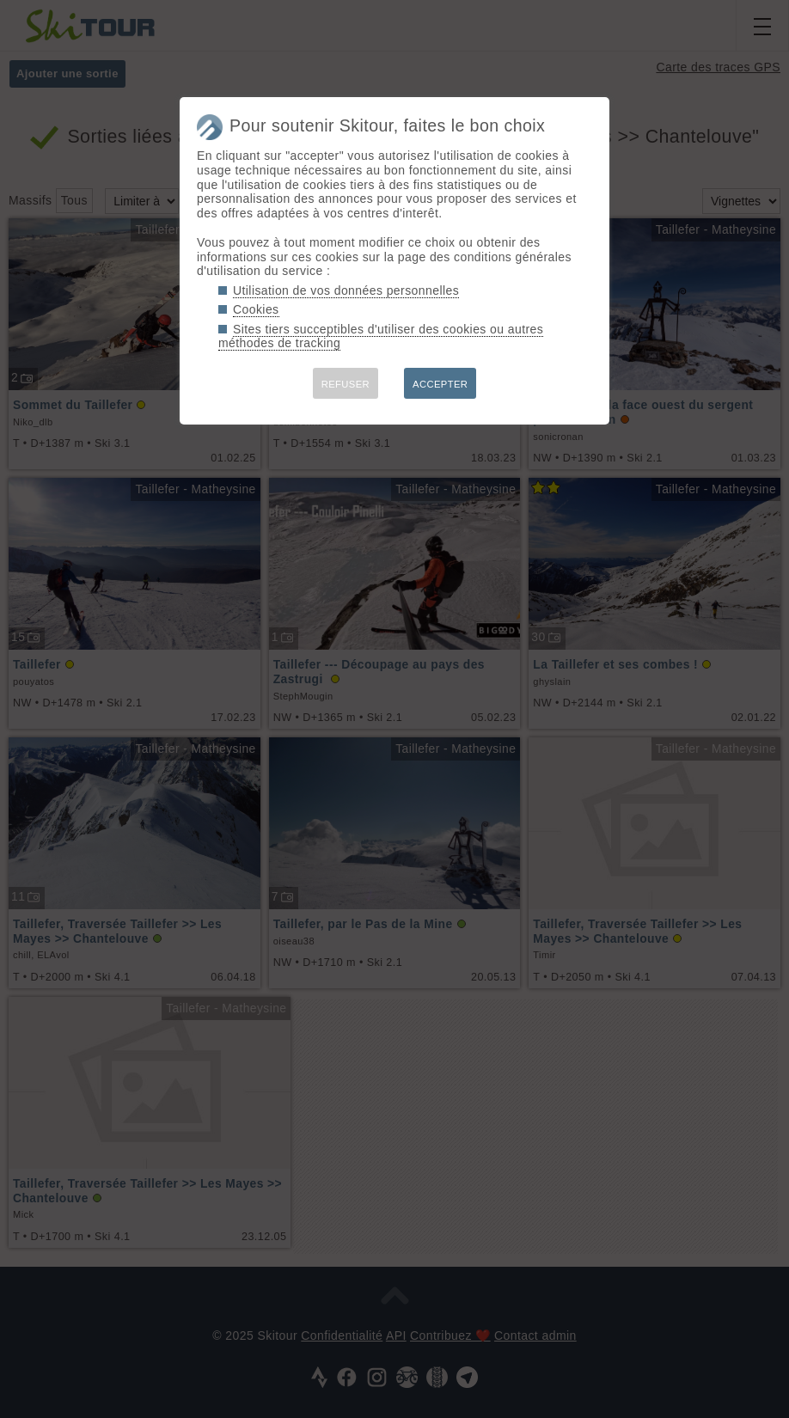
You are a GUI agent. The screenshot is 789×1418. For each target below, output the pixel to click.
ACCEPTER (440, 384)
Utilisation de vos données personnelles (346, 290)
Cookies (256, 309)
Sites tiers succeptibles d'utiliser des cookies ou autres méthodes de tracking (380, 336)
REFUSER (345, 384)
